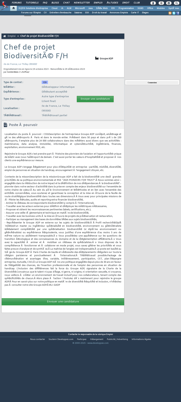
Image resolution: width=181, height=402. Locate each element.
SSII (87, 12)
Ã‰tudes (112, 2)
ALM (69, 8)
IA (62, 8)
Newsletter (82, 2)
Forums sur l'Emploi (31, 12)
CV (45, 12)
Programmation (126, 8)
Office (150, 8)
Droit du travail (99, 12)
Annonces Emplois (119, 12)
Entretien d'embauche (60, 12)
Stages (145, 12)
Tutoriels (32, 2)
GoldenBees (12, 72)
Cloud (54, 8)
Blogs (55, 2)
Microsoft (80, 8)
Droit (126, 2)
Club (136, 2)
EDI (113, 8)
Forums (16, 2)
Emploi (98, 2)
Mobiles (161, 8)
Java (90, 8)
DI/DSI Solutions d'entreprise (33, 8)
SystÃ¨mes (173, 8)
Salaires (78, 12)
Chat (66, 2)
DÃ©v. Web (102, 8)
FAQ (45, 2)
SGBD (140, 8)
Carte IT (135, 12)
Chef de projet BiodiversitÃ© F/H (39, 36)
